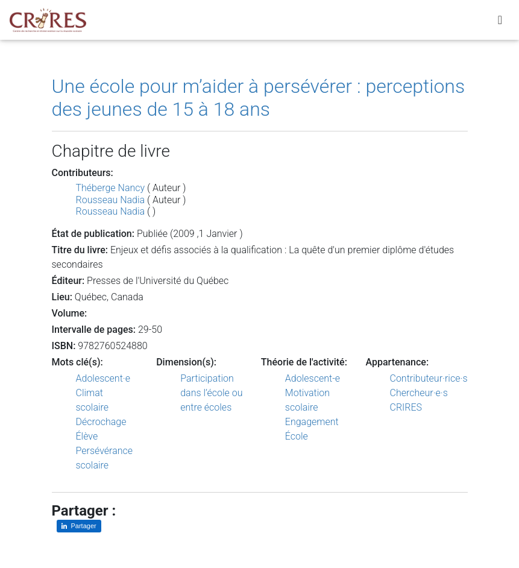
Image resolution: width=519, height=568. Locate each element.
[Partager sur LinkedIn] (79, 526)
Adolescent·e (103, 378)
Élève (87, 436)
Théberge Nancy (110, 188)
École (296, 436)
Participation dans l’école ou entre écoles (211, 393)
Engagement (312, 422)
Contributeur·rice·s (429, 378)
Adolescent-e (312, 378)
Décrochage (101, 422)
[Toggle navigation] (500, 22)
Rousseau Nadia (110, 200)
